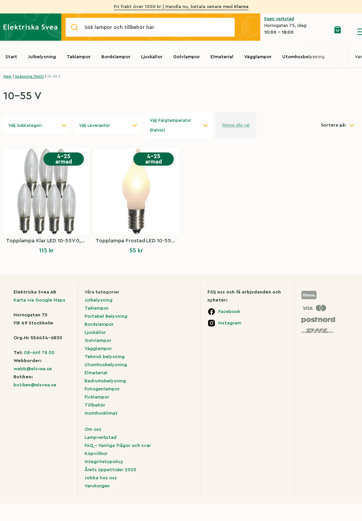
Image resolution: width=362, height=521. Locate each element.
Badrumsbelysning (105, 381)
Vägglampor (257, 57)
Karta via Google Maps (39, 300)
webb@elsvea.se (32, 369)
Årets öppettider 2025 (110, 469)
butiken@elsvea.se (34, 385)
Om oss (93, 429)
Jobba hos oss (101, 478)
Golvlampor (186, 57)
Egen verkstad (279, 18)
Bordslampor (115, 57)
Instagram (229, 323)
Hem (7, 76)
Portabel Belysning (106, 316)
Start (11, 57)
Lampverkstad (101, 437)
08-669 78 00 (39, 352)
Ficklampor (97, 397)
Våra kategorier (102, 292)
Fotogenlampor (102, 389)
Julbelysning (42, 57)
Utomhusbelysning (303, 57)
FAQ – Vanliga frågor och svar (118, 445)
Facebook (229, 311)
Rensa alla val (236, 125)
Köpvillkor (96, 453)
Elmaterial (221, 57)
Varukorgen (97, 486)
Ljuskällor (151, 57)
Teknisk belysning (105, 356)
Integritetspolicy (104, 461)
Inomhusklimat (101, 413)
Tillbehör (95, 405)
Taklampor (79, 57)
